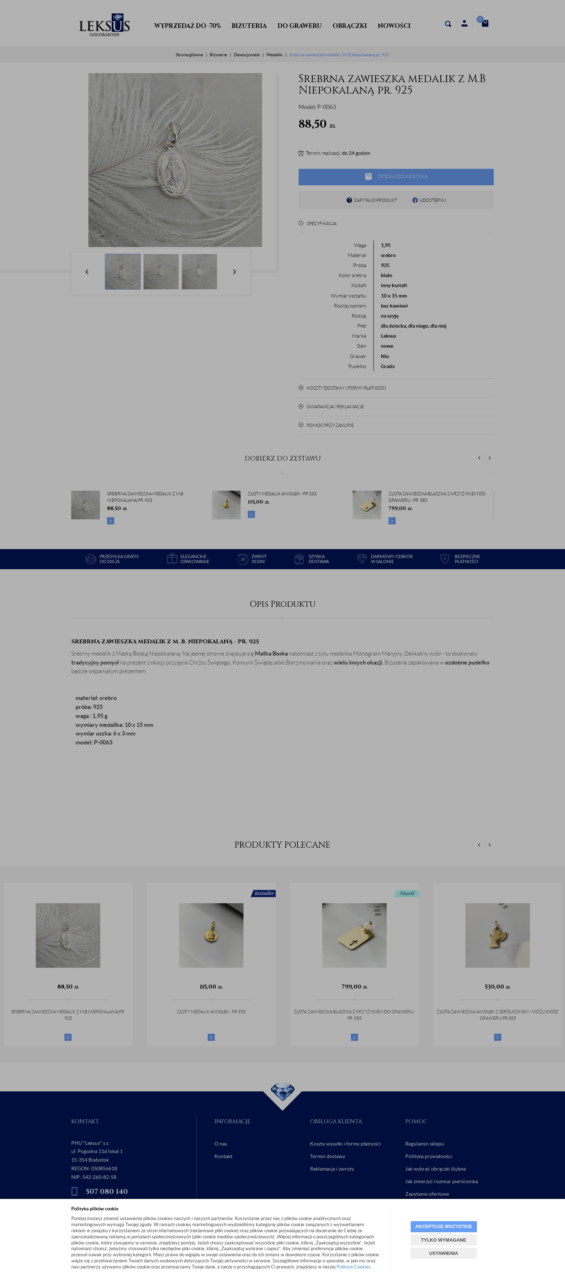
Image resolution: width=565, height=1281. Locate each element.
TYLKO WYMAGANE (443, 1240)
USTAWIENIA (443, 1253)
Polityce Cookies (354, 1267)
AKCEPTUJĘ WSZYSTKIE (443, 1226)
